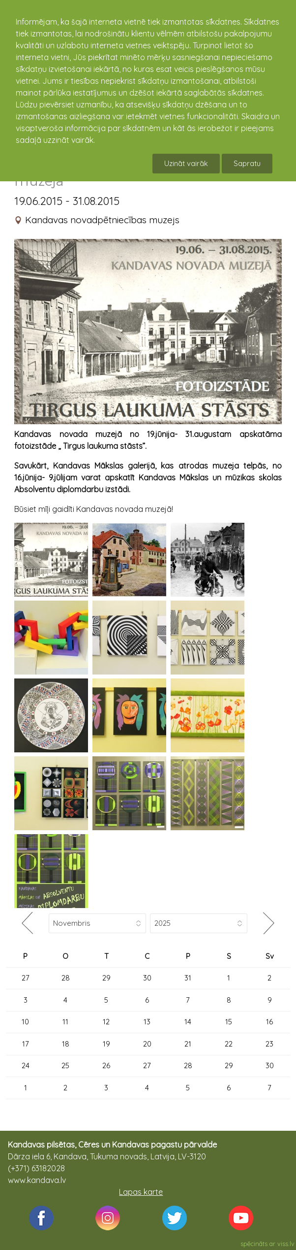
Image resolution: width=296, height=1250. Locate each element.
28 (65, 977)
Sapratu (247, 163)
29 (106, 977)
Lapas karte (141, 1192)
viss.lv (286, 1244)
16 (269, 1021)
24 (26, 1065)
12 (106, 1021)
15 (228, 1021)
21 (187, 1043)
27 (26, 977)
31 (187, 977)
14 (187, 1021)
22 (229, 1043)
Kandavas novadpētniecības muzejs (102, 220)
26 (106, 1065)
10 (25, 1021)
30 (147, 977)
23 (269, 1043)
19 (106, 1043)
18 (65, 1043)
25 (65, 1065)
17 (25, 1043)
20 (147, 1043)
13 (147, 1021)
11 (65, 1021)
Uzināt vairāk (186, 163)
